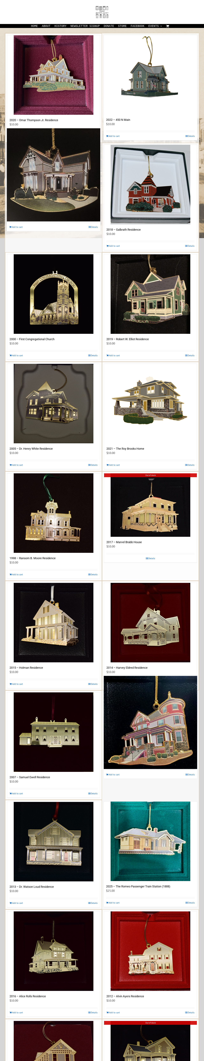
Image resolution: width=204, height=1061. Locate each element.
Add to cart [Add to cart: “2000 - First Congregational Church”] (17, 355)
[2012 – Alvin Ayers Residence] (150, 951)
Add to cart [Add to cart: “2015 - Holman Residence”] (17, 684)
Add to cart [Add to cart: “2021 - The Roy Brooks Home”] (114, 465)
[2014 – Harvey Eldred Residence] (150, 622)
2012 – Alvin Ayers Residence (125, 996)
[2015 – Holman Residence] (53, 622)
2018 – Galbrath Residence (123, 229)
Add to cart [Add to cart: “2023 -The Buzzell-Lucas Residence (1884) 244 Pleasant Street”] (17, 227)
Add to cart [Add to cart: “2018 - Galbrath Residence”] (114, 245)
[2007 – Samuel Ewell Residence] (53, 732)
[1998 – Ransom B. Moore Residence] (53, 513)
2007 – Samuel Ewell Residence (30, 777)
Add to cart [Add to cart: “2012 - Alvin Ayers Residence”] (114, 1012)
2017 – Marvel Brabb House (124, 542)
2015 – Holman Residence (26, 667)
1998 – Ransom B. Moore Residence (33, 558)
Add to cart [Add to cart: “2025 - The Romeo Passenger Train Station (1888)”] (114, 902)
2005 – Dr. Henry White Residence (31, 448)
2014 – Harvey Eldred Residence (127, 667)
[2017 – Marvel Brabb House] (150, 505)
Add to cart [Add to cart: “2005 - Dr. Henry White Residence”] (17, 465)
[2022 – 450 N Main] (150, 74)
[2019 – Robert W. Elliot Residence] (150, 294)
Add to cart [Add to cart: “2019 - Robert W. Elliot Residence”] (114, 355)
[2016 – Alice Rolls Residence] (53, 951)
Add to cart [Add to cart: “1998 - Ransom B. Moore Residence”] (17, 574)
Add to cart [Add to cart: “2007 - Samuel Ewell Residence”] (17, 793)
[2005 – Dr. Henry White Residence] (53, 403)
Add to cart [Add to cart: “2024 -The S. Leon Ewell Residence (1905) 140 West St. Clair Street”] (114, 774)
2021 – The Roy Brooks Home (125, 448)
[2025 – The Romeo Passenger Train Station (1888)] (150, 841)
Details (191, 136)
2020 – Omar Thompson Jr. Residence (34, 120)
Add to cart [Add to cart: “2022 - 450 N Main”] (114, 136)
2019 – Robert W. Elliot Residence (127, 339)
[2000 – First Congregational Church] (53, 294)
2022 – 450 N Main (118, 119)
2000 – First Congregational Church (32, 339)
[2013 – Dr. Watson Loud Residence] (53, 841)
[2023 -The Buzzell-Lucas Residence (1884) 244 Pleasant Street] (53, 174)
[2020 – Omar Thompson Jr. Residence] (53, 75)
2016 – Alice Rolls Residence (28, 996)
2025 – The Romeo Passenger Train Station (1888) (138, 886)
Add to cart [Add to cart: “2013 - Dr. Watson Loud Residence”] (17, 903)
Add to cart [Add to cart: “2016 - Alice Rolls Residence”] (17, 1012)
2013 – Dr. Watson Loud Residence (32, 886)
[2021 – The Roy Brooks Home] (150, 403)
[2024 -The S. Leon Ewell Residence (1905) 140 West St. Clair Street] (150, 722)
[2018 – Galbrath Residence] (150, 184)
